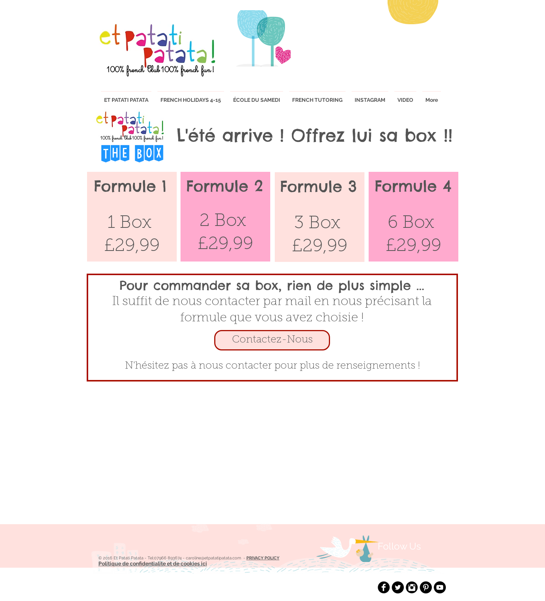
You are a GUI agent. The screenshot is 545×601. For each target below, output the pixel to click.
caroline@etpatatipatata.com (213, 558)
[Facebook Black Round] (384, 587)
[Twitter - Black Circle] (398, 587)
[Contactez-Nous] (272, 340)
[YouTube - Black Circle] (440, 587)
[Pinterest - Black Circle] (426, 587)
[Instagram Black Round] (412, 587)
